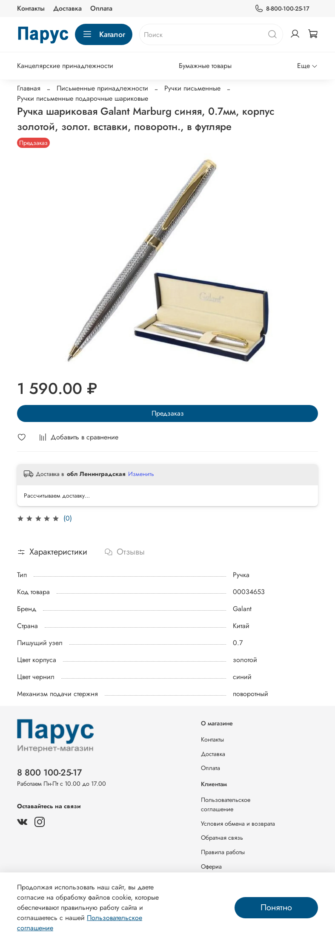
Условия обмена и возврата (238, 823)
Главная (28, 88)
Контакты (31, 8)
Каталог (103, 34)
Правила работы (223, 852)
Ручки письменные (192, 88)
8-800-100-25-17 (282, 8)
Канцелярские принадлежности (65, 66)
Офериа (211, 866)
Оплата (101, 8)
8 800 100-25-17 (49, 772)
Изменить (141, 474)
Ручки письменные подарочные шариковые (82, 98)
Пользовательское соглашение (225, 804)
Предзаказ (168, 413)
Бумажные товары (205, 66)
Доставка (67, 8)
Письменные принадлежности (102, 88)
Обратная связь (222, 837)
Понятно (276, 907)
